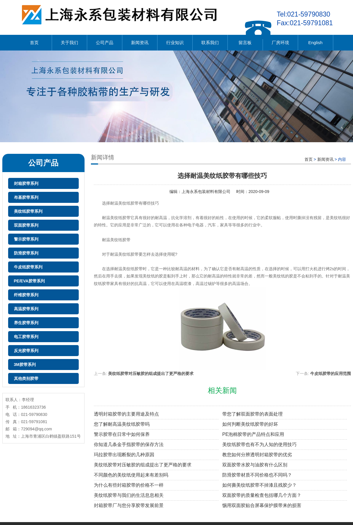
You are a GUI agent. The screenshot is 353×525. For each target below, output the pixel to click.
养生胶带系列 (26, 322)
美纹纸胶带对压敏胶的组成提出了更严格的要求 (150, 373)
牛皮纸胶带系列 (28, 267)
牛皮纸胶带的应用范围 (330, 373)
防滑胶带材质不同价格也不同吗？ (257, 474)
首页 (34, 42)
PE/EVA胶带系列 (29, 281)
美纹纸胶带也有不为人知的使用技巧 (259, 444)
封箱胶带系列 (26, 183)
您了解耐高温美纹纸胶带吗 (122, 424)
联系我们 (210, 42)
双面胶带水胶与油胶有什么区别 (254, 464)
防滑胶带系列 (26, 253)
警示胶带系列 (26, 239)
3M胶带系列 (25, 364)
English (315, 42)
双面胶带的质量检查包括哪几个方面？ (261, 495)
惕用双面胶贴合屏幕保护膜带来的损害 (261, 505)
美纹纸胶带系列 (28, 211)
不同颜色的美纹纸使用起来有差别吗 (131, 474)
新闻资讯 (139, 42)
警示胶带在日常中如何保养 (122, 434)
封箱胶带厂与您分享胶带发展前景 (129, 505)
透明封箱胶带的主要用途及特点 (126, 414)
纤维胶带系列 (26, 295)
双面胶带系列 (26, 225)
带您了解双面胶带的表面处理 (252, 414)
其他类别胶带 (26, 378)
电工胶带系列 (26, 336)
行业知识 (175, 42)
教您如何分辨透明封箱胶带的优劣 (257, 454)
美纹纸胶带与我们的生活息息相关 (129, 495)
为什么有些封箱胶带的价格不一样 (129, 485)
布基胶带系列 (26, 197)
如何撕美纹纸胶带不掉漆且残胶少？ (259, 485)
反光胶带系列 (26, 350)
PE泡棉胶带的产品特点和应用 (253, 434)
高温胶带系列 (26, 308)
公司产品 (104, 42)
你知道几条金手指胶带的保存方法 (129, 444)
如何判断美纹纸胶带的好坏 (250, 424)
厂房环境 (280, 42)
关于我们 (69, 42)
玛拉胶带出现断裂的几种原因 (124, 454)
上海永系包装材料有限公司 (206, 191)
